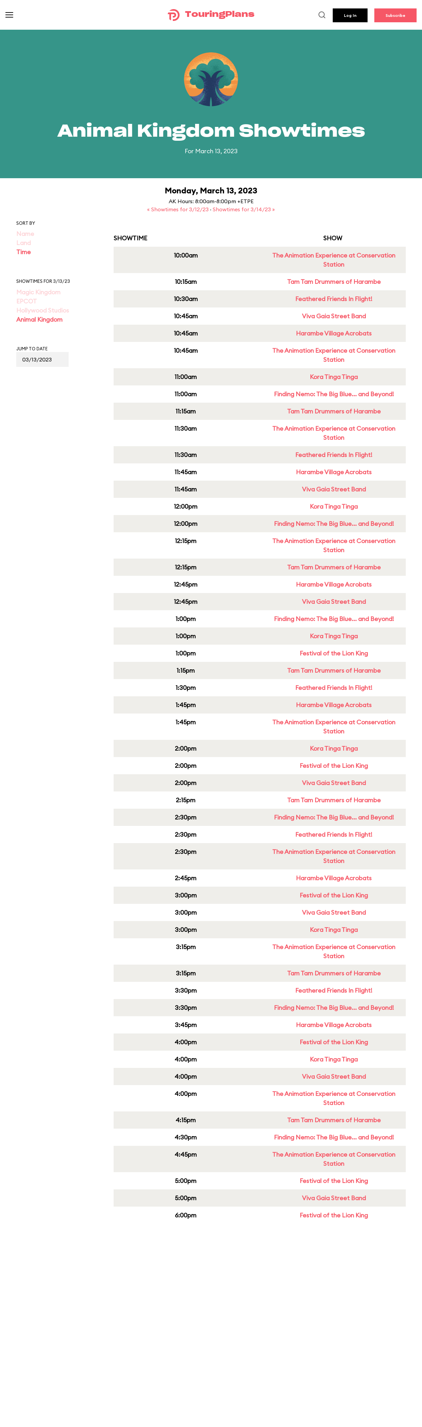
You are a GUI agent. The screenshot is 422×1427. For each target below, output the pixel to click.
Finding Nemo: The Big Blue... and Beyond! (334, 394)
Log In (350, 15)
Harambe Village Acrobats (334, 333)
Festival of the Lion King (334, 653)
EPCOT (26, 301)
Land (23, 243)
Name (25, 234)
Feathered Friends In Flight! (333, 299)
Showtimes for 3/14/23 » (244, 209)
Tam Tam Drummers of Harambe (334, 282)
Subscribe (395, 15)
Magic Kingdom (38, 292)
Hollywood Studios (42, 310)
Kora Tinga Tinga (334, 377)
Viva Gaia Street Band (334, 316)
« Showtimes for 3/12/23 (178, 209)
